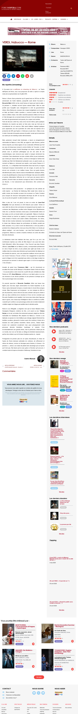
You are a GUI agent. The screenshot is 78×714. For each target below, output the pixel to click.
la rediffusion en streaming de (22, 80)
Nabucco (34, 80)
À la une (26, 10)
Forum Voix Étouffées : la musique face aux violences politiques (57, 473)
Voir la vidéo (54, 240)
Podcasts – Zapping (52, 10)
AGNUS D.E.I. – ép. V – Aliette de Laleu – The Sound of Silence (65, 330)
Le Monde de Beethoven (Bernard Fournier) (64, 389)
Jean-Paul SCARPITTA (66, 62)
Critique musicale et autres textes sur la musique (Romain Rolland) (66, 370)
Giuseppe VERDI (65, 39)
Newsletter (35, 4)
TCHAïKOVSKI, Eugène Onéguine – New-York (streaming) (63, 642)
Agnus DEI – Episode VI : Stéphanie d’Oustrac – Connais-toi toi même (65, 323)
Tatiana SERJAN (64, 64)
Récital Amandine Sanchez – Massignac (64, 616)
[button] (26, 10)
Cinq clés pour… (65, 504)
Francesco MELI (64, 57)
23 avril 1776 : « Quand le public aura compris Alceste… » (61, 593)
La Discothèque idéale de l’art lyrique (65, 493)
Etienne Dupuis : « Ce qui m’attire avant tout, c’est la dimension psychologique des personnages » (57, 450)
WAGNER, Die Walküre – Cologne (24, 642)
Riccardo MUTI (64, 60)
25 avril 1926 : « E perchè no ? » (60, 572)
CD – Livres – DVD (37, 10)
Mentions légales (28, 710)
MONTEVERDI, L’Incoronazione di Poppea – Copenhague (25, 617)
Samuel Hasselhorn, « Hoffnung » (64, 353)
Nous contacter (53, 4)
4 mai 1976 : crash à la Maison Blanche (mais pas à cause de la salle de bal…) (61, 550)
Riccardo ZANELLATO (66, 66)
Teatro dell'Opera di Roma (66, 52)
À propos (43, 4)
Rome (62, 43)
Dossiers (64, 10)
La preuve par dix (65, 515)
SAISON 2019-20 (65, 47)
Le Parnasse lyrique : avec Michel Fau (64, 338)
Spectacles (17, 10)
